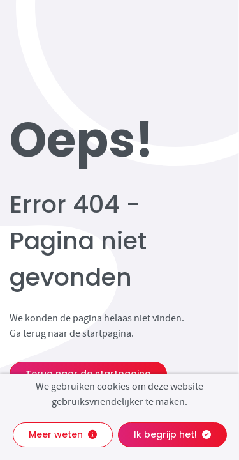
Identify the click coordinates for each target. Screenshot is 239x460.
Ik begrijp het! (172, 434)
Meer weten (63, 434)
